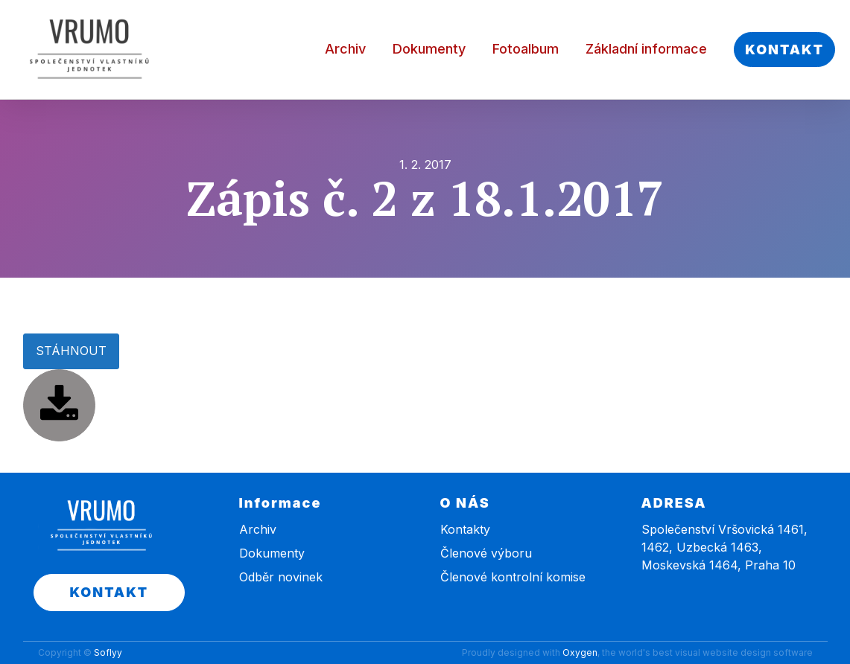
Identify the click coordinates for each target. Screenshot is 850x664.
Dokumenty (429, 49)
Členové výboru (486, 553)
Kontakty (465, 529)
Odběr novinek (281, 576)
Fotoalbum (525, 49)
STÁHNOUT (71, 350)
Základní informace (646, 49)
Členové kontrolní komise (513, 576)
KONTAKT (784, 49)
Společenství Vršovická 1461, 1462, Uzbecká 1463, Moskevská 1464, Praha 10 (724, 547)
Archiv (345, 49)
